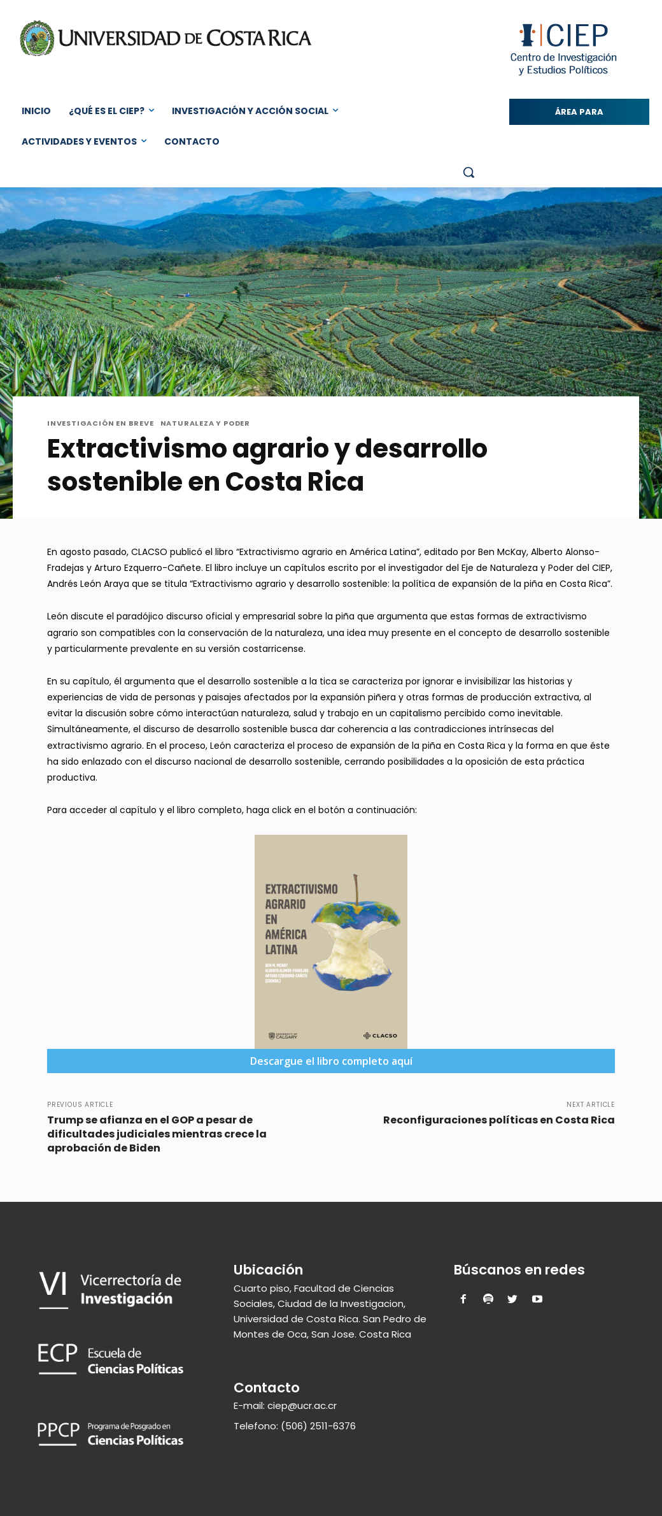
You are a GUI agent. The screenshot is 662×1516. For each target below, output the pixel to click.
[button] (468, 172)
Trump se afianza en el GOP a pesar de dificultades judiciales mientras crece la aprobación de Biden (157, 1134)
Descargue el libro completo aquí (331, 1061)
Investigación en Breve (100, 423)
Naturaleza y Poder (205, 423)
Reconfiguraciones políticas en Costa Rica (499, 1120)
